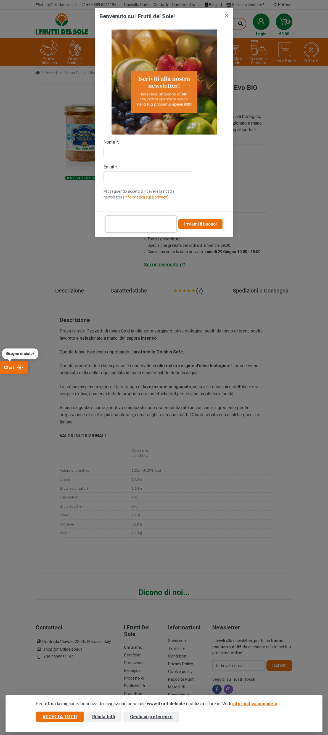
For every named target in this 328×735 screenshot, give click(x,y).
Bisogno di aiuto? (20, 353)
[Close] (227, 15)
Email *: (111, 167)
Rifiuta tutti (103, 716)
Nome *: (111, 142)
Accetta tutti (60, 716)
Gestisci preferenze (151, 716)
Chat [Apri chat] (13, 367)
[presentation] (140, 224)
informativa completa (254, 703)
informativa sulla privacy (146, 197)
